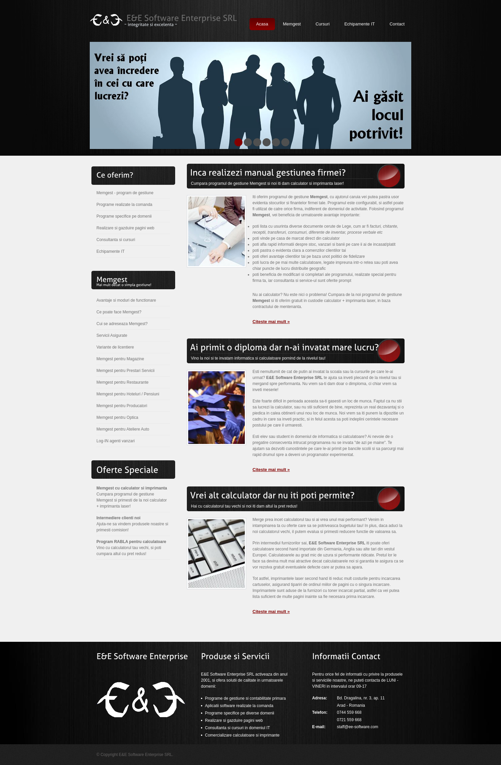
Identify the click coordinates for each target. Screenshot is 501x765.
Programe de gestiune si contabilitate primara (245, 698)
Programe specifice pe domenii (124, 216)
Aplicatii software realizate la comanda (239, 705)
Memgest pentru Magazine (120, 359)
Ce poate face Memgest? (118, 312)
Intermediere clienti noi (118, 518)
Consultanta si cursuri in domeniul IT (237, 727)
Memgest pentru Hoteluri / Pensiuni (127, 394)
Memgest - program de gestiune (124, 192)
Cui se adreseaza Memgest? (122, 323)
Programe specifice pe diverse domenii (239, 713)
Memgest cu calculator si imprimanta (131, 488)
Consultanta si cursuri (115, 239)
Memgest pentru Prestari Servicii (125, 370)
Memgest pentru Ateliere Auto (122, 429)
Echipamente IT (110, 251)
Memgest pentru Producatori (121, 405)
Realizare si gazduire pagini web (125, 228)
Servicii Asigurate (111, 335)
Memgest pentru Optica (117, 417)
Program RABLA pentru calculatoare (131, 541)
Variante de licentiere (115, 347)
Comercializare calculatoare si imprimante (242, 735)
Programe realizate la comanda (124, 204)
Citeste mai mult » (271, 321)
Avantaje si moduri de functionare (126, 300)
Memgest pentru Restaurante (122, 382)
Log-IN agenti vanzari (115, 441)
